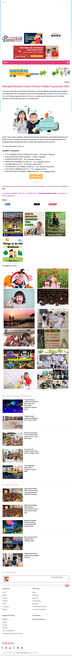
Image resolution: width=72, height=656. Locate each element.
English (67, 82)
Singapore (5, 619)
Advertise (35, 598)
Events (4, 604)
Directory (5, 601)
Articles (4, 595)
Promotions (5, 606)
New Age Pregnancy (38, 619)
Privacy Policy (36, 601)
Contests (5, 598)
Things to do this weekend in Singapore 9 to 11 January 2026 (31, 418)
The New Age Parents (21, 652)
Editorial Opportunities (39, 606)
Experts (4, 622)
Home (4, 592)
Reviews (4, 609)
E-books (4, 625)
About (34, 592)
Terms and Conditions (39, 609)
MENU (36, 62)
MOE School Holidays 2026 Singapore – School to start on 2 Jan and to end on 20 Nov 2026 (31, 508)
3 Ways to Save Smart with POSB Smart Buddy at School (31, 555)
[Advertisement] (37, 17)
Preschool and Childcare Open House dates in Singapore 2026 (31, 451)
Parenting (35, 595)
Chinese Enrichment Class (47, 193)
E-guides (5, 628)
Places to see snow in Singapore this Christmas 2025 (30, 539)
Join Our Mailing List (8, 630)
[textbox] (33, 2)
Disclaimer (35, 604)
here (3, 189)
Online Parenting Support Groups (12, 633)
